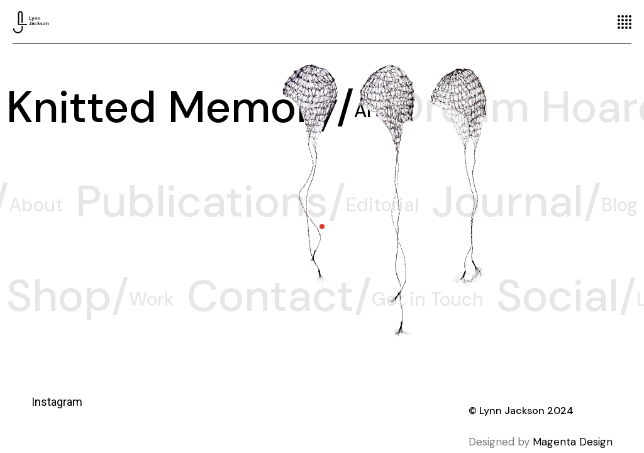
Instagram (56, 401)
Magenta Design (573, 442)
